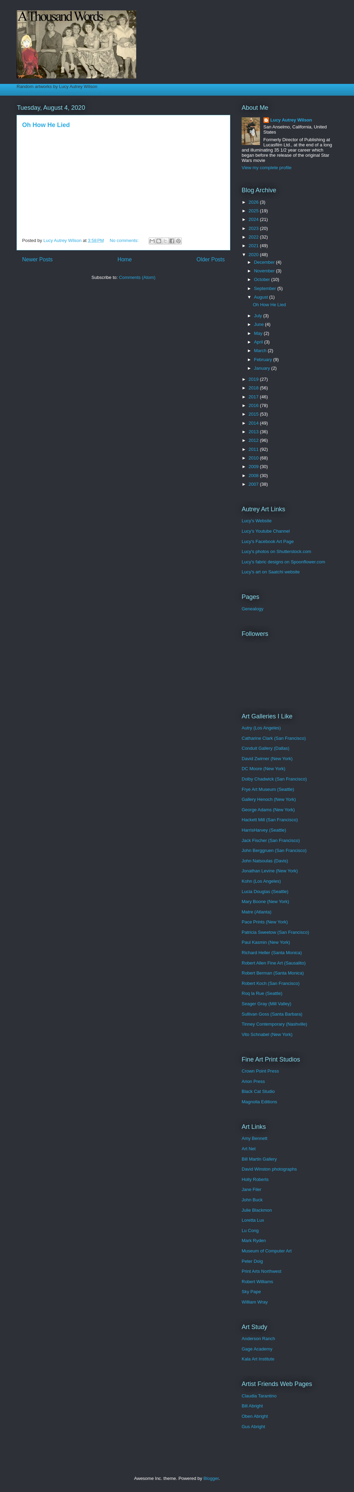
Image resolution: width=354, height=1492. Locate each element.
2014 (254, 423)
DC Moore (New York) (263, 768)
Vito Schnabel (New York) (267, 1034)
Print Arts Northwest (261, 1271)
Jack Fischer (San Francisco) (271, 840)
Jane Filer (251, 1189)
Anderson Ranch (258, 1338)
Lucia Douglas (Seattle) (265, 891)
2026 (254, 202)
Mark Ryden (254, 1240)
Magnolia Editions (259, 1101)
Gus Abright (253, 1426)
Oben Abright (255, 1416)
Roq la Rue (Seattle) (262, 993)
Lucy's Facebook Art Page (268, 541)
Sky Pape (251, 1291)
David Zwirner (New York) (267, 758)
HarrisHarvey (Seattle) (264, 830)
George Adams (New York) (268, 809)
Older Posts (211, 259)
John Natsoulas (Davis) (265, 860)
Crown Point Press (260, 1071)
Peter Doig (252, 1261)
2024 (254, 219)
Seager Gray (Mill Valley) (266, 1003)
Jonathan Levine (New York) (270, 870)
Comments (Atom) (137, 277)
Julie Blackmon (257, 1210)
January (262, 368)
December (265, 262)
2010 (254, 458)
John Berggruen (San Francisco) (274, 850)
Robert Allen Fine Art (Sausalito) (274, 963)
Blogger (210, 1478)
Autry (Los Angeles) (261, 727)
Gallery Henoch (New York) (269, 799)
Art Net (248, 1148)
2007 (254, 484)
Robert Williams (257, 1281)
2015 (254, 414)
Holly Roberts (255, 1179)
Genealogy (252, 608)
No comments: (125, 240)
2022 (254, 237)
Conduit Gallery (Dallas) (265, 748)
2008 (254, 475)
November (265, 270)
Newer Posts (37, 259)
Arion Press (253, 1081)
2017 (254, 396)
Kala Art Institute (258, 1359)
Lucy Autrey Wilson (291, 120)
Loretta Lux (253, 1220)
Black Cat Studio (258, 1091)
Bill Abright (252, 1405)
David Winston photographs (269, 1169)
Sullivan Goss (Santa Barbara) (272, 1014)
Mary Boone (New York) (265, 901)
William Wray (255, 1302)
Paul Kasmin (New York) (266, 942)
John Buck (252, 1199)
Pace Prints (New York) (265, 921)
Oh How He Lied (46, 125)
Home (125, 259)
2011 (254, 449)
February (263, 359)
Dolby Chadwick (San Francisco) (274, 779)
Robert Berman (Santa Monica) (273, 973)
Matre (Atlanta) (256, 911)
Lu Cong (250, 1230)
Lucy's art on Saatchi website (271, 571)
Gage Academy (257, 1348)
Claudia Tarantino (259, 1395)
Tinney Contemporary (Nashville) (274, 1024)
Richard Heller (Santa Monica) (272, 952)
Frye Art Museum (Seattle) (268, 789)
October (262, 279)
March (261, 350)
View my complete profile (266, 167)
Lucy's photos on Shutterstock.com (276, 551)
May (259, 333)
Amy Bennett (254, 1138)
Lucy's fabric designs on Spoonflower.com (283, 561)
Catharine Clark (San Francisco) (274, 738)
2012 (254, 440)
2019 (254, 379)
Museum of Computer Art (267, 1250)
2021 (254, 245)
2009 (254, 466)
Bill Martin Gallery (259, 1159)
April (259, 342)
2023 (254, 228)
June (259, 324)
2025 (254, 210)
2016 (254, 405)
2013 (254, 431)
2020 (254, 254)
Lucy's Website (257, 520)
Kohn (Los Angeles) (261, 881)
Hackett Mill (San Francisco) (270, 819)
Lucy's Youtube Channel (266, 531)
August (261, 297)
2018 (254, 387)
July (258, 315)
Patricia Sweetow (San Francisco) (275, 932)
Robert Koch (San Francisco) (271, 983)
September (265, 288)
